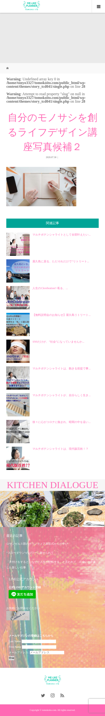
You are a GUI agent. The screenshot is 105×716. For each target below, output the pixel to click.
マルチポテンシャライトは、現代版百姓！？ (60, 448)
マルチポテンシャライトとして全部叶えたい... (61, 234)
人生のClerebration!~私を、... (50, 288)
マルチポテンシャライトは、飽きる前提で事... (61, 368)
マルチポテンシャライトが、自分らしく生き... (61, 395)
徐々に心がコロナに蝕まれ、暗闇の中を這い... (61, 422)
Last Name (15, 641)
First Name (15, 646)
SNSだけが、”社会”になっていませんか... (58, 341)
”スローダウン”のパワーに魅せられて (30, 552)
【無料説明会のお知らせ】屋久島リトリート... (61, 315)
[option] (26, 509)
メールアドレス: (36, 652)
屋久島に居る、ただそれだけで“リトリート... (60, 261)
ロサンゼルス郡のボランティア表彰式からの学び (37, 543)
